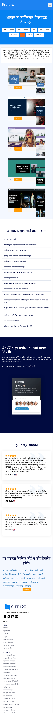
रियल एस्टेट (27, 574)
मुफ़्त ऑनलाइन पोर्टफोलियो (10, 681)
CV (22, 34)
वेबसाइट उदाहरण (8, 639)
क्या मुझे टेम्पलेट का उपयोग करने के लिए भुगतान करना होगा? (20, 283)
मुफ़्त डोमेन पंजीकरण (9, 661)
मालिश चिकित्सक (9, 574)
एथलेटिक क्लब (8, 586)
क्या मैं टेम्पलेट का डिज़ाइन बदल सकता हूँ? (15, 261)
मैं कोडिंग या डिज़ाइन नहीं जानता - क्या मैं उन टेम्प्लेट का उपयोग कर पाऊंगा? (24, 294)
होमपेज (5, 628)
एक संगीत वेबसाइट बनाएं (10, 675)
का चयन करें (18, 87)
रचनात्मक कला (14, 34)
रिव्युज (5, 636)
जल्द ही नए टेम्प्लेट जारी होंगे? (12, 321)
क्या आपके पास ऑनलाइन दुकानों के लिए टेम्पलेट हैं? (18, 272)
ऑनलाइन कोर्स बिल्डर (9, 699)
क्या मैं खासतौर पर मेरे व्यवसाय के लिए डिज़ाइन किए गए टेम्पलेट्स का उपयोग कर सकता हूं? (26, 301)
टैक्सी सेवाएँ (41, 578)
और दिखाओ (26, 589)
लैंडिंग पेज (30, 34)
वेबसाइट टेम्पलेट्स (8, 642)
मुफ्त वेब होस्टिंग (7, 707)
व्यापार (5, 570)
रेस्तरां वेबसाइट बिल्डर (9, 701)
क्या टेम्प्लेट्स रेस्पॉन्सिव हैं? (11, 278)
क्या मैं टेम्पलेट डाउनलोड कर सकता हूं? (14, 267)
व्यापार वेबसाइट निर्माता (9, 667)
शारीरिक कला (33, 582)
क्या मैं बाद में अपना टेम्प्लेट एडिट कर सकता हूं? (16, 250)
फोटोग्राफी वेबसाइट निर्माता (10, 670)
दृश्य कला (15, 582)
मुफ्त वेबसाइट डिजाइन (9, 710)
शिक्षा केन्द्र (19, 586)
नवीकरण (6, 578)
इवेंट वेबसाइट (7, 672)
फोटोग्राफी (26, 29)
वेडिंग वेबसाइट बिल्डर (9, 678)
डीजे (41, 570)
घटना (41, 29)
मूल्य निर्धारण (6, 631)
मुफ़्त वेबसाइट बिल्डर (9, 655)
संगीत (34, 29)
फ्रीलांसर (28, 586)
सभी (5, 29)
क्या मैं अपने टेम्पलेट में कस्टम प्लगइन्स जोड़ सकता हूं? (18, 315)
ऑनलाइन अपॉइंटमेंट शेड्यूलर (11, 704)
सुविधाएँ (5, 634)
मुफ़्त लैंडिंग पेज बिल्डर (9, 664)
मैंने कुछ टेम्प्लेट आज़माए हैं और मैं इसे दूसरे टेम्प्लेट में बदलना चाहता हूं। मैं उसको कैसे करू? (26, 309)
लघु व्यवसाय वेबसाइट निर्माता (11, 684)
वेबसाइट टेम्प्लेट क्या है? (10, 239)
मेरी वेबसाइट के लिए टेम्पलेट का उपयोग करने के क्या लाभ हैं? (20, 245)
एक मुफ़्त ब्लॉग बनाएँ (9, 693)
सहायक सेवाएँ (38, 574)
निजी (19, 574)
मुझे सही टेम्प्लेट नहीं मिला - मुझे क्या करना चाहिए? (18, 256)
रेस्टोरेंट (47, 29)
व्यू (10, 87)
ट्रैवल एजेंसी (34, 570)
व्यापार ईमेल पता (7, 690)
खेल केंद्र (24, 582)
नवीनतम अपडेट (7, 648)
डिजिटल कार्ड (7, 687)
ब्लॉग (19, 29)
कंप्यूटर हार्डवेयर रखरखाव (26, 578)
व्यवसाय (12, 29)
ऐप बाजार (9, 645)
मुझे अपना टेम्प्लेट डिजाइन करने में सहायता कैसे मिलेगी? (19, 326)
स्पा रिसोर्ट (6, 582)
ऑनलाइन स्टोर (39, 34)
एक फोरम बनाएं (7, 696)
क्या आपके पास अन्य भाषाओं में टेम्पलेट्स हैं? (16, 289)
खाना (13, 578)
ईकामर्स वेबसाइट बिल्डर (9, 658)
